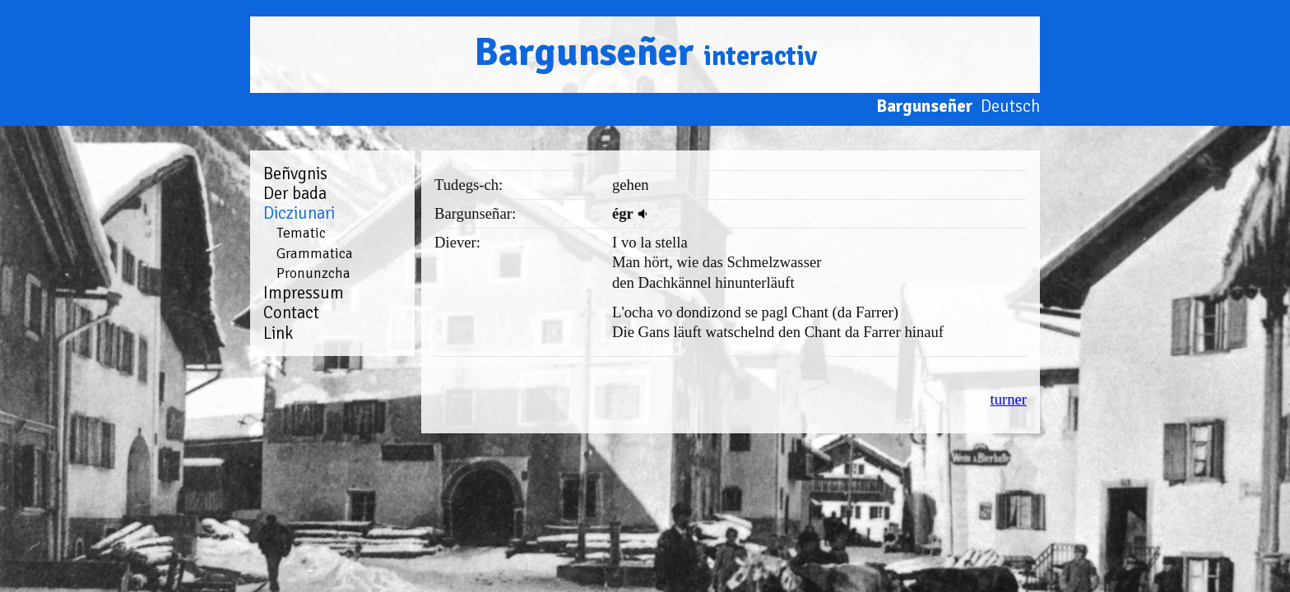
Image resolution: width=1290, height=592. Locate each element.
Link (278, 333)
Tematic (301, 233)
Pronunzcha (313, 273)
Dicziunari (299, 213)
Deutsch (1010, 106)
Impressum (303, 292)
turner (1008, 399)
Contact (291, 312)
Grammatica (314, 253)
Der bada (295, 193)
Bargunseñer (645, 52)
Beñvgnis (295, 173)
